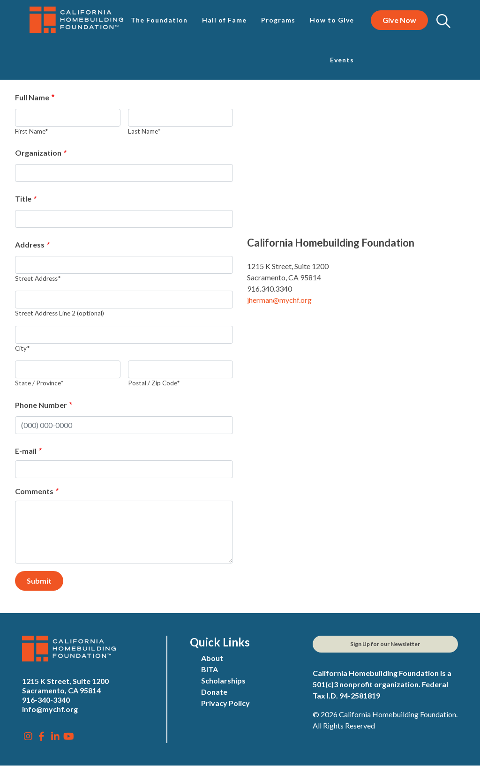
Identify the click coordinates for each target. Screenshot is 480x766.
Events (342, 60)
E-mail (26, 450)
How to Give (332, 20)
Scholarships (223, 680)
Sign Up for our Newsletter (385, 643)
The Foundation (159, 20)
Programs (278, 20)
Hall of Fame (224, 20)
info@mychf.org (50, 709)
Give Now (399, 19)
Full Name (32, 97)
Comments (34, 491)
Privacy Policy (225, 702)
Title (23, 198)
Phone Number (41, 404)
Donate (214, 691)
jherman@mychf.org (279, 299)
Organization (38, 152)
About (212, 657)
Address (30, 244)
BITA (209, 669)
